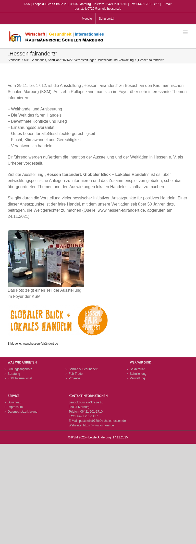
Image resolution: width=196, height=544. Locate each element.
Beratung (14, 374)
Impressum (15, 407)
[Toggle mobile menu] (185, 32)
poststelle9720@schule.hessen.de (102, 421)
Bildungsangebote (20, 369)
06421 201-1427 (87, 416)
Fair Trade (76, 374)
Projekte (74, 378)
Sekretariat (137, 369)
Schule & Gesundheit (83, 369)
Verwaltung (137, 378)
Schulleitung (138, 374)
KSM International (20, 378)
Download (14, 402)
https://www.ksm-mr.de (98, 425)
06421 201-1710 (91, 411)
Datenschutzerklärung (23, 411)
